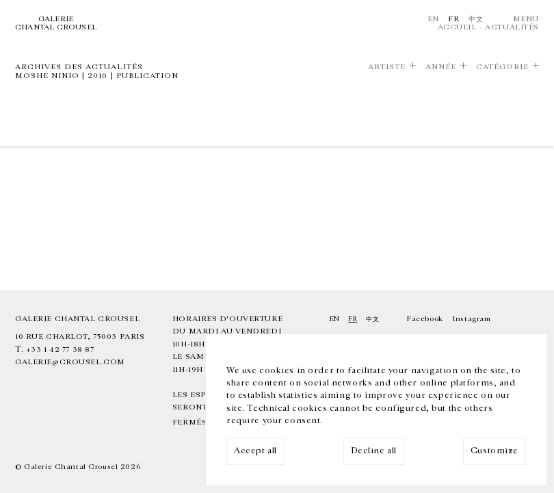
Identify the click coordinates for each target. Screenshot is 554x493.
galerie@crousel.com (70, 361)
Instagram (471, 318)
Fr (453, 18)
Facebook (424, 318)
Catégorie (502, 66)
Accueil (457, 27)
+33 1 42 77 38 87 (60, 349)
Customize (494, 451)
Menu (526, 18)
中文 (476, 18)
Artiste (387, 66)
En (433, 18)
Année (440, 66)
